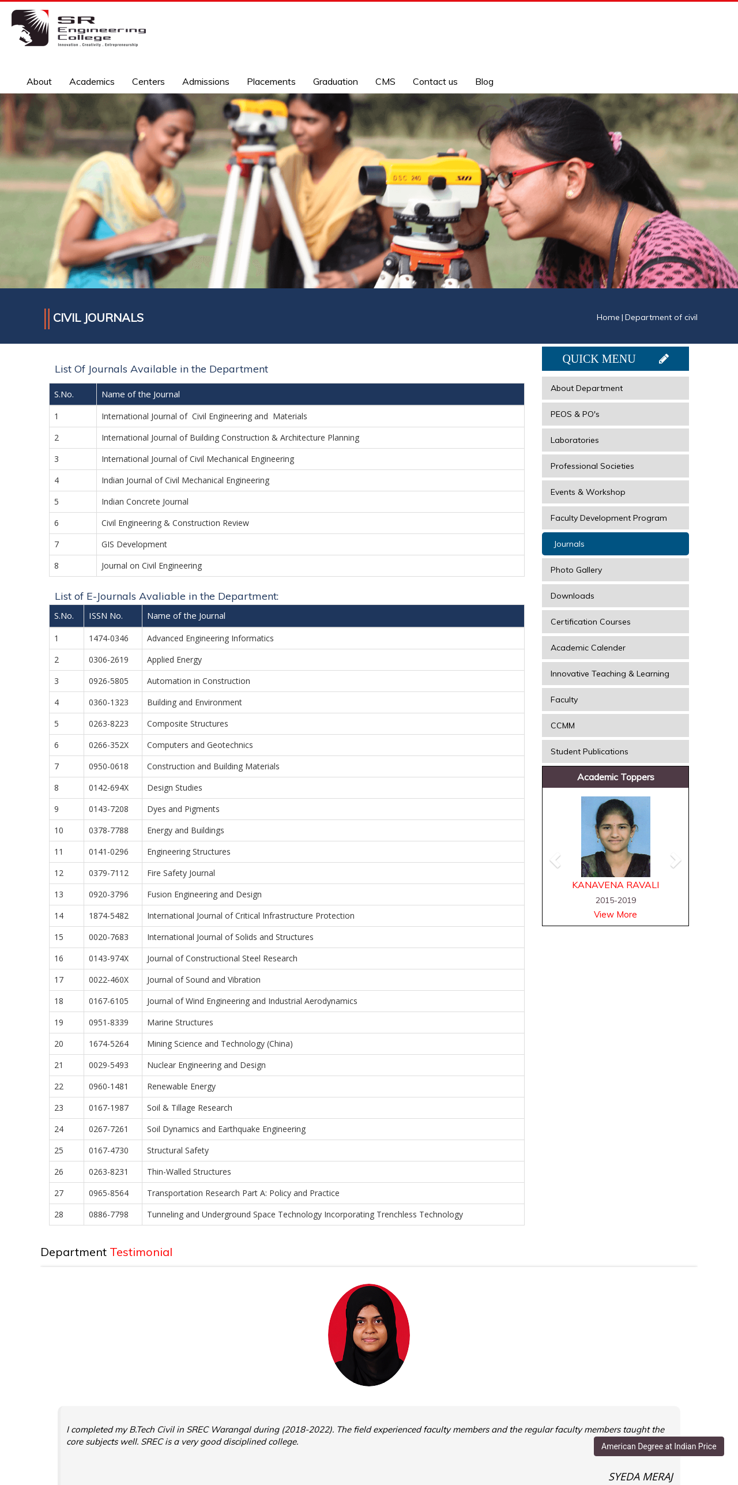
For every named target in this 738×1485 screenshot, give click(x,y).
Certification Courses (591, 621)
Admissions (205, 81)
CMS (385, 81)
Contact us (435, 81)
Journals (569, 544)
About (39, 81)
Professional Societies (592, 466)
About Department (587, 388)
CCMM (563, 725)
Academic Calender (588, 647)
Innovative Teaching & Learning (610, 673)
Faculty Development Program (609, 518)
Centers (148, 81)
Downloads (572, 596)
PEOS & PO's (575, 414)
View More (615, 914)
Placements (271, 81)
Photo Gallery (576, 570)
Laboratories (575, 440)
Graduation (335, 81)
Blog (484, 81)
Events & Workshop (588, 492)
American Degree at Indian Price (659, 1446)
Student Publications (589, 751)
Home (608, 317)
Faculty (564, 699)
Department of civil (661, 317)
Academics (92, 81)
